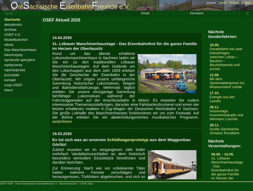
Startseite (12, 19)
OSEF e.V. (12, 35)
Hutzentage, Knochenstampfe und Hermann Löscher (227, 113)
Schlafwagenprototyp (127, 139)
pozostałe (11, 75)
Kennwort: (197, 13)
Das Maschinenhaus (20, 50)
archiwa (10, 30)
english (246, 2)
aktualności (13, 25)
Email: (145, 13)
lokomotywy (13, 55)
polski (222, 2)
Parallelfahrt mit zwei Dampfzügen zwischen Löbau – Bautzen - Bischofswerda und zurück (227, 57)
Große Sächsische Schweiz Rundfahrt (227, 129)
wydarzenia (13, 65)
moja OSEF (13, 85)
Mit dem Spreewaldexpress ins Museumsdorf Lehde (227, 81)
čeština (233, 2)
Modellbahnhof (15, 40)
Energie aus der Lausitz (227, 97)
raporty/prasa (14, 70)
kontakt (10, 80)
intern (8, 90)
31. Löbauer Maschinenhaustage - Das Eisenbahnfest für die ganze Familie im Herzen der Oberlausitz (227, 168)
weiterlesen (62, 121)
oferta (8, 45)
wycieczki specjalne (19, 60)
